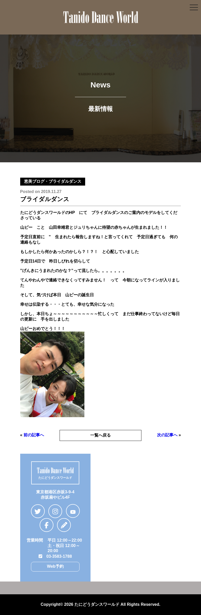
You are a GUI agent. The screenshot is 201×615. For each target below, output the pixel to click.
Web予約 (55, 566)
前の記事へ (34, 435)
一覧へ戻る (100, 435)
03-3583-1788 (55, 556)
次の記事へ (167, 435)
